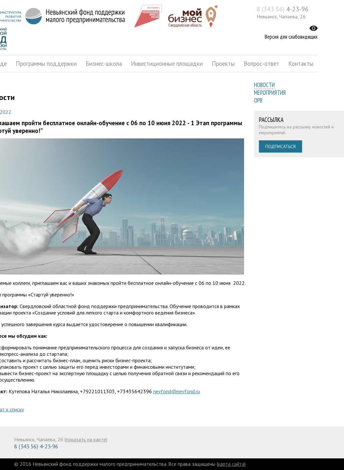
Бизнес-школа (104, 63)
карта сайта (231, 464)
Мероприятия (270, 92)
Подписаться (280, 146)
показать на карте (86, 439)
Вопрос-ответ (261, 63)
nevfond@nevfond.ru (176, 391)
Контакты (300, 63)
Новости (264, 85)
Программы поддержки (46, 63)
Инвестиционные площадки (167, 63)
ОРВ (258, 100)
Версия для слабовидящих (291, 36)
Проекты (223, 63)
